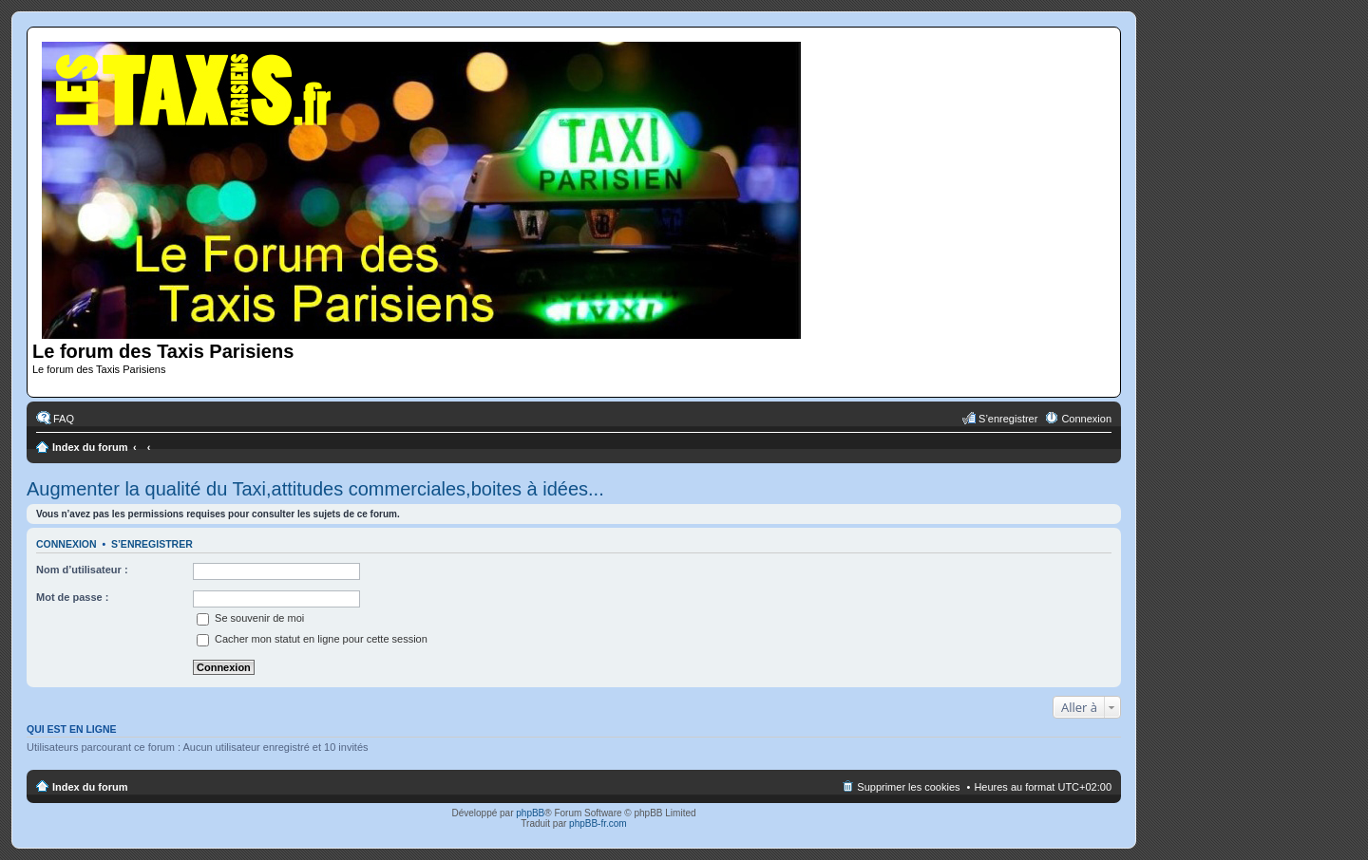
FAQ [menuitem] (63, 418)
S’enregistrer (152, 544)
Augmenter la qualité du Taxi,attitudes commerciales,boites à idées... (315, 488)
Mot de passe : (72, 597)
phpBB (530, 813)
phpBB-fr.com (598, 823)
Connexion (66, 544)
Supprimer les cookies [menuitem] (908, 787)
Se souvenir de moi (250, 618)
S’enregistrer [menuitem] (1007, 418)
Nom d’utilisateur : (82, 569)
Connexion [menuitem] (1086, 418)
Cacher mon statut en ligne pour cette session (312, 639)
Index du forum (89, 447)
